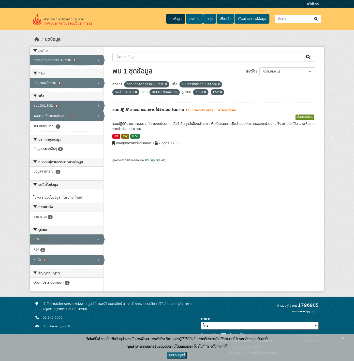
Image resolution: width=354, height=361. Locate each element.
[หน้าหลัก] (36, 39)
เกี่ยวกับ (225, 18)
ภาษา (205, 319)
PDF (116, 136)
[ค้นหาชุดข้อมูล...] (298, 19)
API (147, 160)
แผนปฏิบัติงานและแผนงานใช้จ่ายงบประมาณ (148, 110)
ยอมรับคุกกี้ (177, 355)
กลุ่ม (210, 18)
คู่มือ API (160, 160)
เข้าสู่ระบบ (313, 3)
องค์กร (194, 18)
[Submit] (316, 19)
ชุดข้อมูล (176, 18)
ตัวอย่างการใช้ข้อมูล (252, 18)
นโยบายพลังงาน (304, 117)
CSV (125, 136)
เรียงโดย (251, 71)
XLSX (135, 136)
